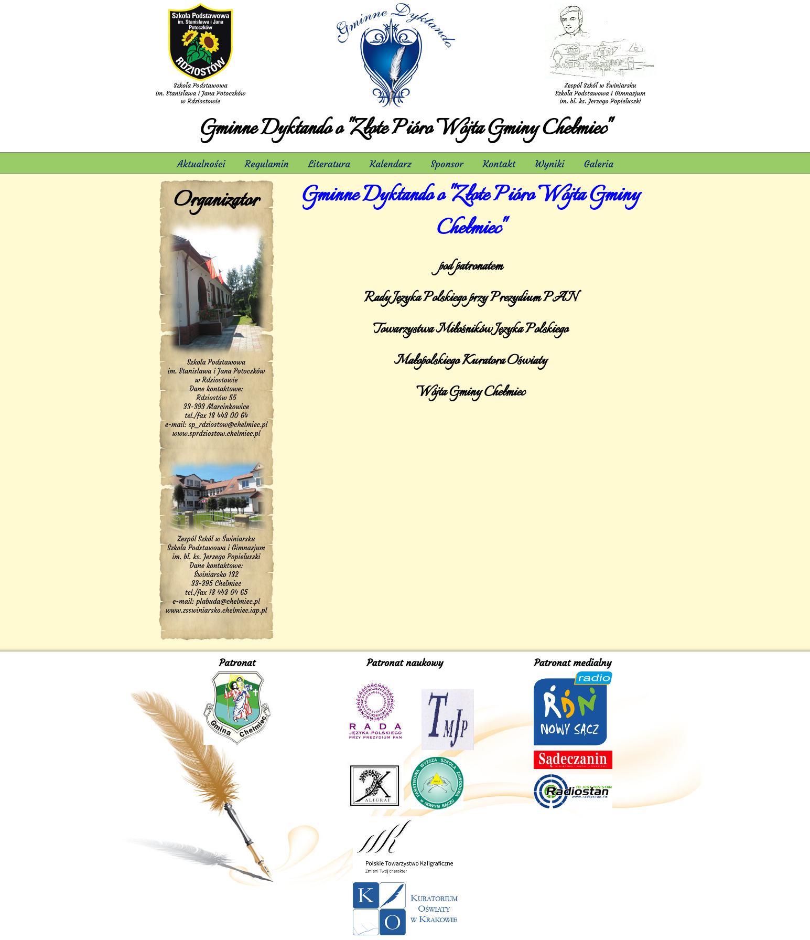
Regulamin (267, 164)
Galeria (600, 164)
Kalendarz (390, 164)
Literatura (329, 164)
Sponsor (447, 164)
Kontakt (499, 164)
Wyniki (549, 164)
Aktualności (201, 164)
